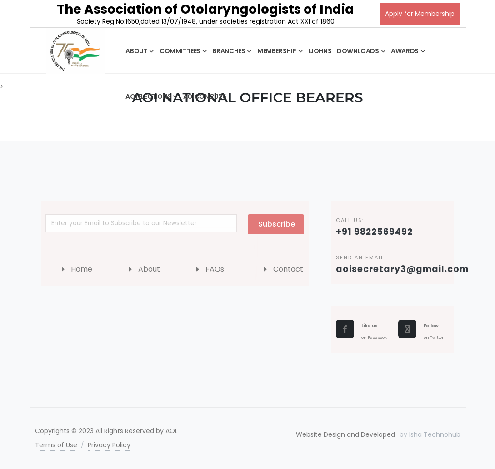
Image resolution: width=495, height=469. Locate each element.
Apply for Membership (420, 13)
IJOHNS (320, 50)
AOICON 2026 (204, 96)
